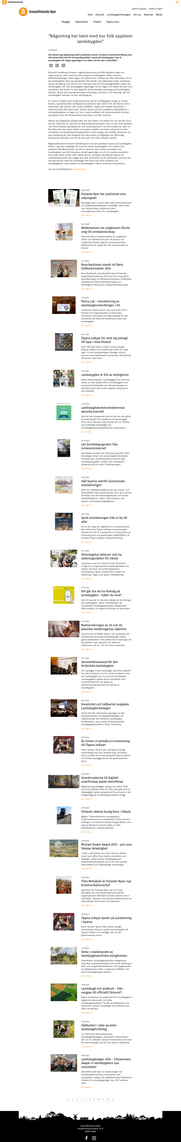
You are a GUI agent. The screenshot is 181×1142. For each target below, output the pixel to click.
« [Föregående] (68, 1095)
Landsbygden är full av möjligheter (105, 370)
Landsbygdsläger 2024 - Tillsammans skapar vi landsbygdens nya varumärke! (106, 1058)
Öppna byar (112, 17)
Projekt (97, 17)
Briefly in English (155, 5)
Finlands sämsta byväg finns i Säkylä (105, 807)
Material (148, 10)
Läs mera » (86, 211)
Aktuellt (99, 10)
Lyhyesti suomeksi (139, 5)
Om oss (137, 10)
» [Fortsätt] (112, 1095)
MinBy (159, 10)
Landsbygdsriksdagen (118, 10)
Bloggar (66, 17)
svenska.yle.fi (78, 165)
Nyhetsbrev (82, 17)
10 (108, 1095)
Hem (90, 10)
